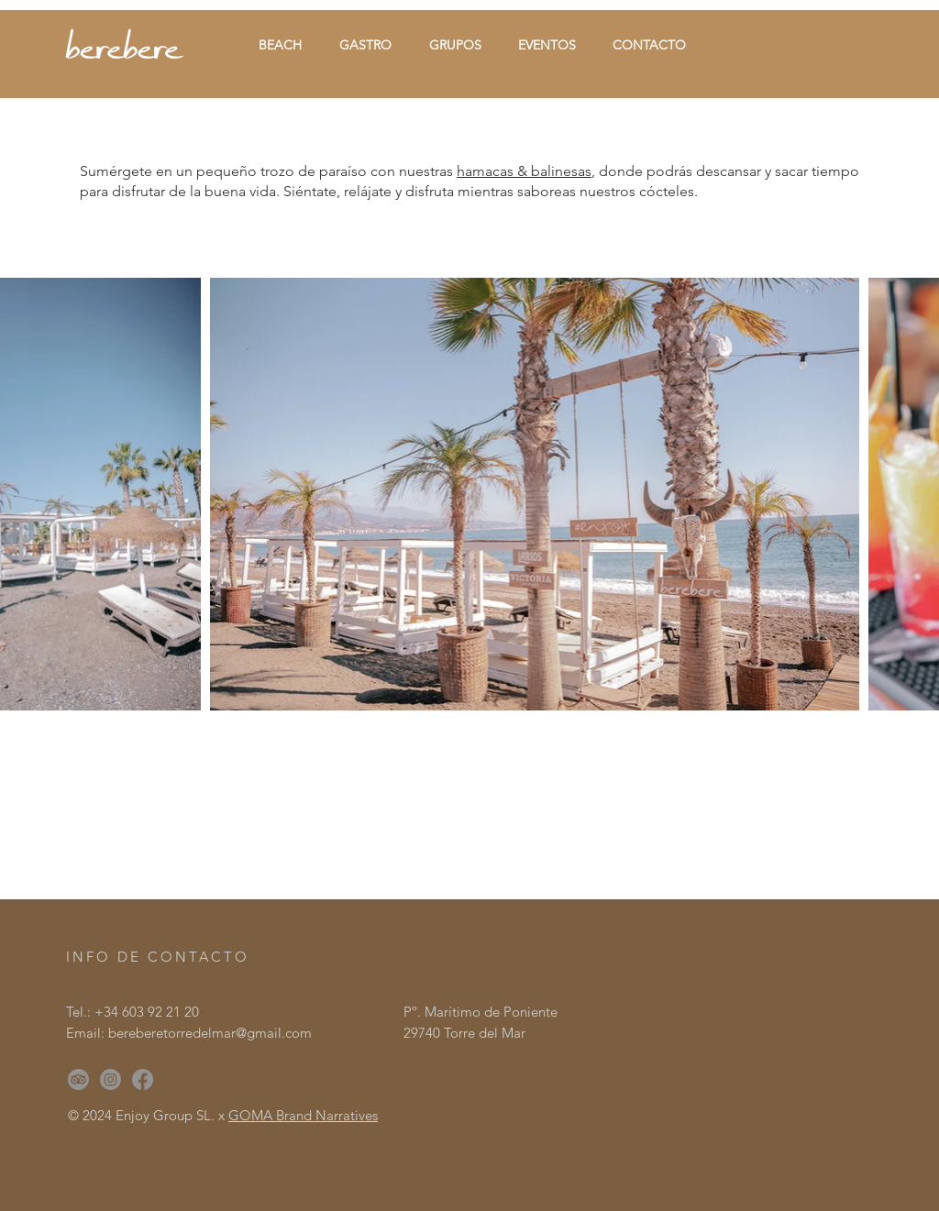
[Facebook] (142, 1079)
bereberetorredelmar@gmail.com (210, 1032)
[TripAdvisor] (78, 1079)
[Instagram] (110, 1079)
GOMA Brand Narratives (303, 1115)
